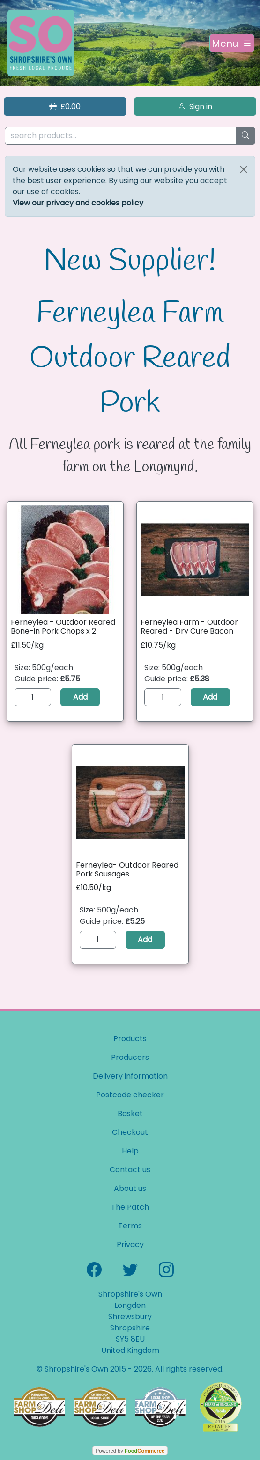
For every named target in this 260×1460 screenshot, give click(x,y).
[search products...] (120, 136)
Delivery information (130, 1076)
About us (130, 1188)
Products (130, 1038)
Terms (130, 1225)
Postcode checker (130, 1094)
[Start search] (245, 136)
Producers (130, 1057)
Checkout (130, 1132)
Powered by (130, 1450)
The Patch (130, 1207)
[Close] (243, 169)
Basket (130, 1113)
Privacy (130, 1244)
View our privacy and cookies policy (78, 202)
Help (130, 1151)
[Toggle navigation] (231, 43)
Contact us (130, 1169)
